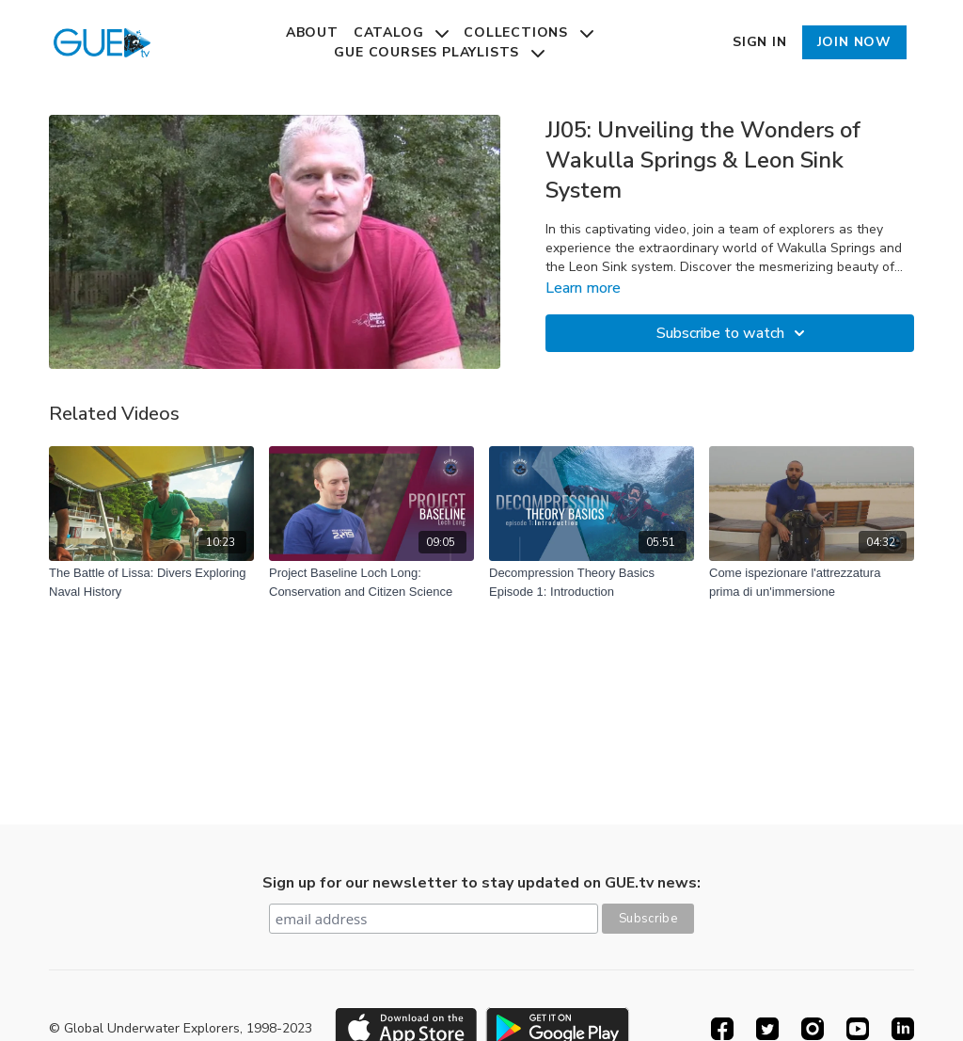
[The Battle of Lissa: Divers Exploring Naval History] (151, 582)
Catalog (401, 32)
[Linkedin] (903, 1028)
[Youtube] (857, 1028)
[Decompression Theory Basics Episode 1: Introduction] (591, 582)
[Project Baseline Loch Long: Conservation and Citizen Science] (371, 582)
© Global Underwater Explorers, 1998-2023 (180, 1028)
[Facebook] (722, 1028)
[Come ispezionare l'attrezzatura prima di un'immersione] (811, 582)
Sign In (760, 42)
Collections (528, 32)
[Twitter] (767, 1028)
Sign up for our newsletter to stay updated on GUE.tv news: (481, 883)
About (312, 32)
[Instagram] (812, 1028)
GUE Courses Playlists (439, 52)
